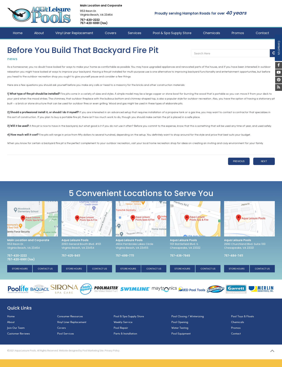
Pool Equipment (181, 333)
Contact (236, 333)
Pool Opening (179, 322)
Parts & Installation (125, 333)
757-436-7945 (180, 255)
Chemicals (237, 322)
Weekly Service (123, 322)
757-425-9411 (71, 255)
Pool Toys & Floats (242, 316)
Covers (61, 327)
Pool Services (65, 333)
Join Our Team (16, 327)
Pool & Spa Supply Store (129, 316)
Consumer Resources (70, 316)
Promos (236, 327)
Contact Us (45, 268)
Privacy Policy (112, 350)
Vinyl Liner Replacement (71, 322)
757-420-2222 (90, 20)
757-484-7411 (233, 255)
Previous (239, 161)
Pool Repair (121, 327)
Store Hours (20, 268)
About (11, 322)
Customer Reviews (18, 333)
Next (264, 161)
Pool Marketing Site (93, 350)
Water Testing (179, 327)
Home (11, 316)
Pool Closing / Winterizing (187, 316)
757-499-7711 (125, 255)
